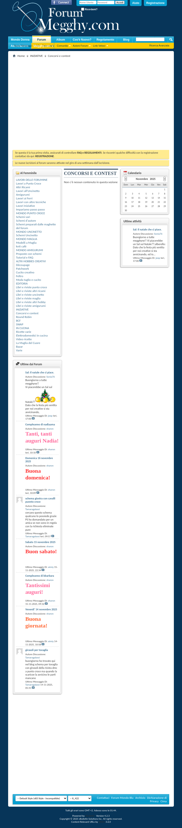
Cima (163, 801)
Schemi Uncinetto (27, 235)
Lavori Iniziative (25, 205)
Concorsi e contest (27, 313)
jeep (50, 415)
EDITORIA (22, 283)
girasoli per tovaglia (36, 650)
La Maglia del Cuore (28, 343)
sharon (50, 428)
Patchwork (22, 268)
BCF (18, 320)
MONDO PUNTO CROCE (30, 213)
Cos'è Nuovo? (82, 39)
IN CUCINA (22, 328)
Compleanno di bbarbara (39, 575)
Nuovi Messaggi (23, 45)
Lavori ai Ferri (24, 198)
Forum (41, 39)
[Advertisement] (43, 102)
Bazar (19, 346)
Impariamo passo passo (30, 209)
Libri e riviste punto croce (31, 287)
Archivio (140, 797)
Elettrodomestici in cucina (32, 335)
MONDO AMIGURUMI (29, 250)
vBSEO (101, 821)
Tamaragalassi (32, 509)
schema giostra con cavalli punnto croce (40, 500)
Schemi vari (23, 217)
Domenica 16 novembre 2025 (39, 459)
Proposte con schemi (28, 254)
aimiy (51, 567)
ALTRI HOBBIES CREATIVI (31, 261)
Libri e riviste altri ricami (31, 291)
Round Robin (24, 317)
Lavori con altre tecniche (31, 202)
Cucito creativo (25, 272)
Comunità (62, 45)
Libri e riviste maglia (28, 298)
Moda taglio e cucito (28, 279)
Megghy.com (42, 46)
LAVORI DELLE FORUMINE (31, 179)
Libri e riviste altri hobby (31, 302)
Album (60, 39)
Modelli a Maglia (26, 242)
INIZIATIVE (36, 56)
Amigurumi (23, 194)
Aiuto (135, 3)
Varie (19, 350)
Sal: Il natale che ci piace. (39, 372)
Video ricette (24, 339)
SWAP (19, 324)
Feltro (19, 276)
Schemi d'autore (26, 220)
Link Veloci (99, 45)
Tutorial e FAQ (24, 257)
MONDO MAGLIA (26, 239)
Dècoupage (23, 265)
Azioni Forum (80, 45)
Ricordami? (89, 9)
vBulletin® (90, 815)
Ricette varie (23, 331)
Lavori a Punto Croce (28, 183)
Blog (126, 39)
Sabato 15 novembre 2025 (40, 542)
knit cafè (21, 246)
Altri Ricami (23, 187)
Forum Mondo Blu (122, 797)
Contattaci (103, 797)
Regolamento (105, 39)
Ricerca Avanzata (159, 45)
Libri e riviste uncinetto (30, 294)
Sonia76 (50, 376)
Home (21, 56)
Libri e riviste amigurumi (31, 305)
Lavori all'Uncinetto (28, 191)
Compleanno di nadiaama (40, 424)
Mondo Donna (20, 39)
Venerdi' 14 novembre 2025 (41, 609)
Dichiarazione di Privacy (157, 799)
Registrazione (155, 3)
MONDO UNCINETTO (29, 231)
